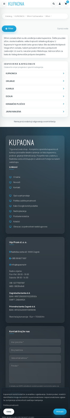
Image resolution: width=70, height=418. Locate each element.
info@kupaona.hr (19, 264)
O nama (14, 177)
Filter (9, 28)
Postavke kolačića (19, 216)
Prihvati (60, 411)
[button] (53, 3)
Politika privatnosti (10, 405)
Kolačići (14, 221)
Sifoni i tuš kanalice (35, 16)
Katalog (8, 16)
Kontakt (14, 187)
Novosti (14, 182)
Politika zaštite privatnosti (22, 200)
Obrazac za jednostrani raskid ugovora (28, 226)
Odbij (8, 411)
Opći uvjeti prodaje (19, 195)
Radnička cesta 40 (19, 252)
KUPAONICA (19, 16)
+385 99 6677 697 (18, 258)
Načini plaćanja (17, 211)
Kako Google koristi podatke (23, 206)
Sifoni (47, 16)
